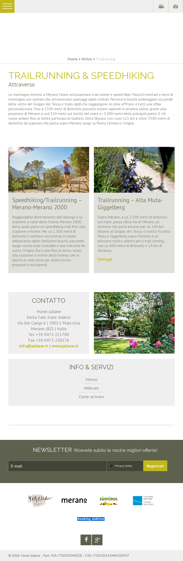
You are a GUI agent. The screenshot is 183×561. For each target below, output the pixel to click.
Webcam (91, 388)
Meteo (91, 379)
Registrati (155, 465)
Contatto (48, 300)
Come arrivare (91, 396)
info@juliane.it (33, 346)
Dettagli (105, 259)
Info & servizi (91, 367)
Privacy (123, 466)
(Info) (128, 466)
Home (72, 59)
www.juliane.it (65, 346)
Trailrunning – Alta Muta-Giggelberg (130, 203)
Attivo (86, 59)
